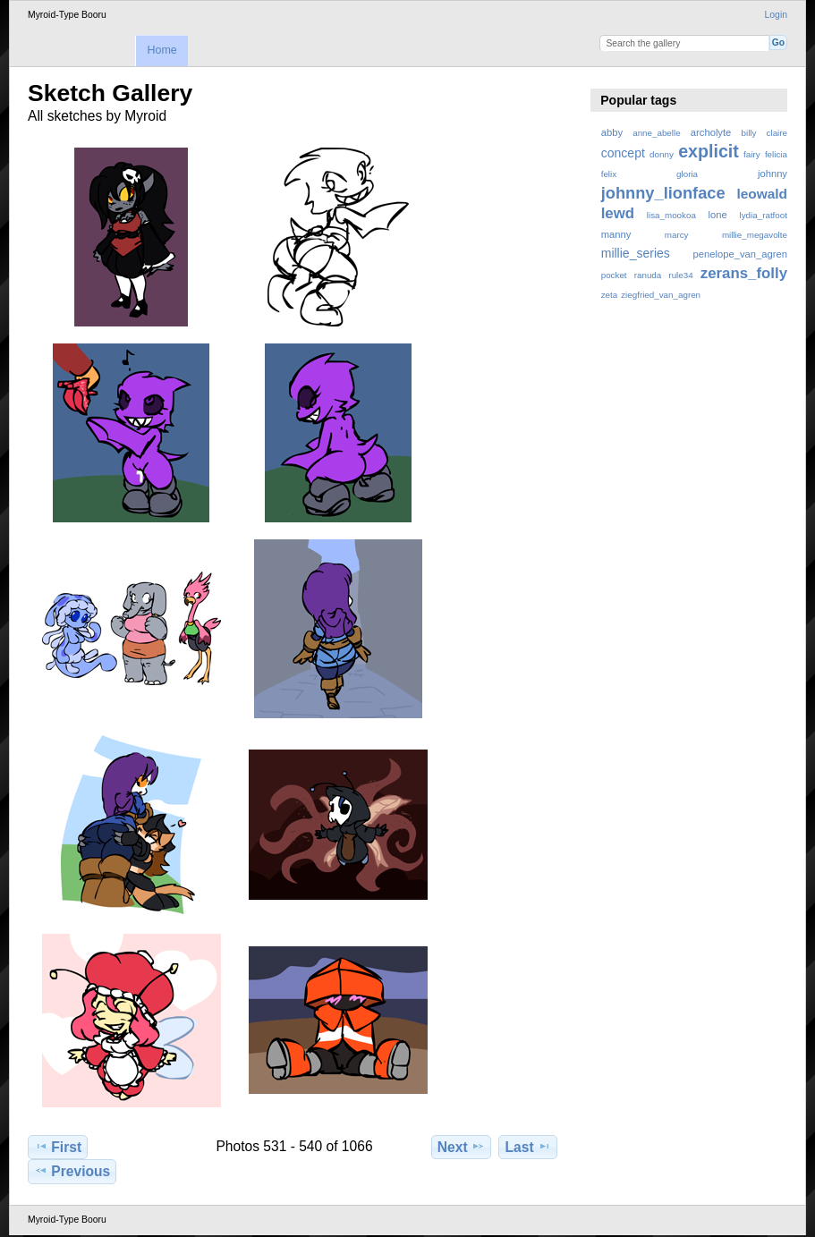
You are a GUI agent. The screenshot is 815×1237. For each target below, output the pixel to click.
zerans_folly (743, 273)
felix (608, 174)
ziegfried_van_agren (660, 295)
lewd (617, 213)
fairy (751, 154)
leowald (761, 193)
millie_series (635, 253)
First (57, 1147)
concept (623, 153)
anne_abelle (656, 133)
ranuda (648, 275)
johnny (772, 173)
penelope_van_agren (740, 254)
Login (776, 15)
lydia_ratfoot (763, 215)
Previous (72, 1171)
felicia (776, 154)
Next (461, 1147)
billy (749, 133)
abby (612, 132)
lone (718, 214)
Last (528, 1147)
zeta (609, 295)
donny (661, 154)
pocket (614, 275)
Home (161, 50)
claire (777, 133)
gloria (687, 174)
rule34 (680, 275)
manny (616, 234)
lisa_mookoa (671, 215)
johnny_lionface (663, 192)
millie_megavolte (754, 235)
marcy (677, 235)
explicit (708, 151)
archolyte (711, 132)
